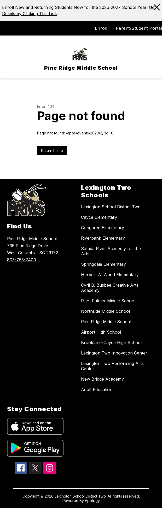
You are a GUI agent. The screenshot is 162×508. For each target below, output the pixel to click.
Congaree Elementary (102, 227)
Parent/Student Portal (139, 28)
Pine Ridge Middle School (106, 321)
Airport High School (101, 332)
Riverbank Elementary (103, 238)
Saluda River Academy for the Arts (111, 251)
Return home (52, 150)
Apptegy (92, 500)
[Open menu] (13, 57)
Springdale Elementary (103, 264)
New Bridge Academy (102, 379)
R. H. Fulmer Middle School (108, 300)
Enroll (101, 28)
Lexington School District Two (111, 206)
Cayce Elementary (99, 217)
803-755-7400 (21, 259)
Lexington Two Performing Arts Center (112, 366)
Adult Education (96, 389)
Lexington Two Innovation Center (114, 353)
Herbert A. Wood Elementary (110, 274)
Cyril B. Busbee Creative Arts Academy (109, 287)
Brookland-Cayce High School (111, 342)
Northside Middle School (105, 311)
